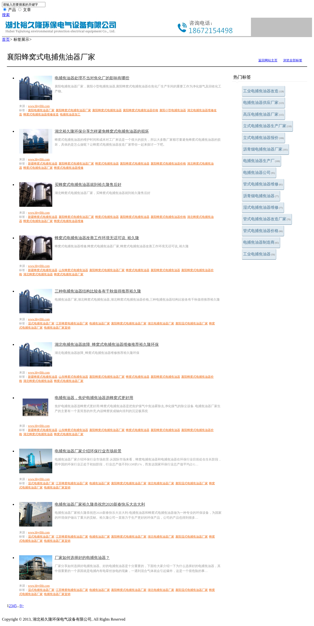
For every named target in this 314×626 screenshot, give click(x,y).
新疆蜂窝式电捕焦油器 (42, 163)
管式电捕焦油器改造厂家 (267, 219)
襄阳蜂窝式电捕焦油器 (107, 110)
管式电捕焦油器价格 (263, 231)
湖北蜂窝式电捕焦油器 (38, 274)
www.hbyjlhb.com (39, 106)
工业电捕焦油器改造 (263, 91)
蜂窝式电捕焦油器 (107, 163)
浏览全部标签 (292, 60)
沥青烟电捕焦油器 (261, 196)
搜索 (6, 15)
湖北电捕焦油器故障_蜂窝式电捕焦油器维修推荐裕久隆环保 (107, 344)
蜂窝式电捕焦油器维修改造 (41, 114)
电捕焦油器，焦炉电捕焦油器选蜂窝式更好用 (94, 398)
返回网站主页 (267, 60)
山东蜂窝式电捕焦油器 (73, 270)
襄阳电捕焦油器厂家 (41, 110)
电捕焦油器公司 (259, 172)
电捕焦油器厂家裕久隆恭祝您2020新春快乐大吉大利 (100, 504)
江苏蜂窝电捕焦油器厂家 (72, 323)
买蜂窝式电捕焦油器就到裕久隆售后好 (88, 184)
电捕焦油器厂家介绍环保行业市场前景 (88, 451)
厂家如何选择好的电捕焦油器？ (82, 558)
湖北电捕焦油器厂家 (161, 323)
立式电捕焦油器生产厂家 (267, 126)
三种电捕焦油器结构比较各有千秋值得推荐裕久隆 (98, 291)
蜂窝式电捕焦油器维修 (68, 167)
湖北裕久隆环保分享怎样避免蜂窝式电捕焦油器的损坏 (102, 131)
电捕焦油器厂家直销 (57, 327)
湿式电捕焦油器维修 (263, 207)
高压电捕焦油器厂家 (263, 114)
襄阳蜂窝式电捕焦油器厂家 (73, 110)
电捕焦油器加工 (70, 114)
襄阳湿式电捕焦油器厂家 (191, 323)
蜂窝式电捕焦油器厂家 (38, 167)
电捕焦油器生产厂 (261, 161)
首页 (6, 39)
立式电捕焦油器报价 (263, 138)
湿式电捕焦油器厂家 (41, 323)
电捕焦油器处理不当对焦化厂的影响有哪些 (92, 78)
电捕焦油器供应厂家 (263, 102)
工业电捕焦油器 (259, 254)
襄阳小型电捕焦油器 (172, 110)
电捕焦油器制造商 (261, 242)
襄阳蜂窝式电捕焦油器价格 (140, 110)
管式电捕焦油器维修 (263, 184)
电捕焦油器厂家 (99, 323)
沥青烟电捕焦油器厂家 (265, 149)
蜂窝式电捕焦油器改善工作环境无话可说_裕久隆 (97, 238)
